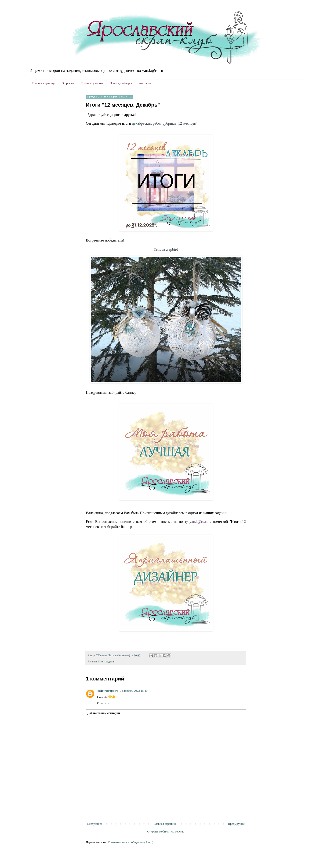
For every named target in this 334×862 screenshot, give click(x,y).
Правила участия (92, 83)
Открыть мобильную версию (165, 831)
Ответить (103, 703)
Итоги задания (106, 661)
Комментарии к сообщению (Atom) (130, 842)
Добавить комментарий (103, 713)
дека (164, 123)
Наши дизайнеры (121, 83)
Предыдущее (236, 823)
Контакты (144, 83)
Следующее (94, 823)
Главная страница (43, 83)
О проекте (68, 83)
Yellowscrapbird (165, 249)
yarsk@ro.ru (198, 522)
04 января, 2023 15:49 (134, 690)
